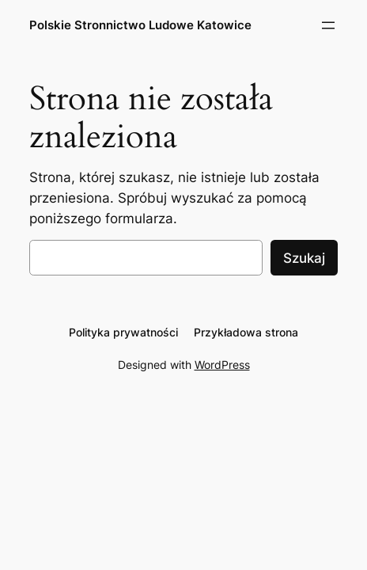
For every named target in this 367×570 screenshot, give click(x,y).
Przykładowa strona (246, 332)
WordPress (222, 364)
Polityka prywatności (123, 332)
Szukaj (304, 258)
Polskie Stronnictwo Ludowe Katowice (140, 25)
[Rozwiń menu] (328, 25)
